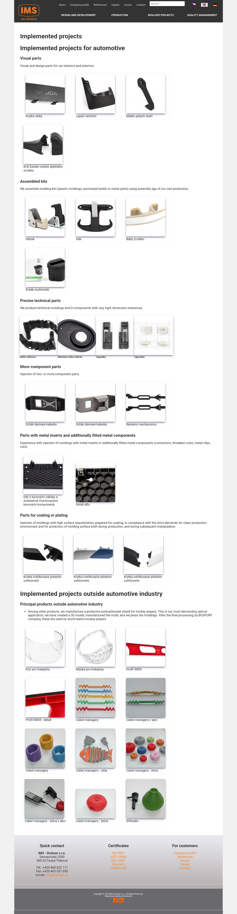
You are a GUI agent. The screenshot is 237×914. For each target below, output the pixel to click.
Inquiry (115, 4)
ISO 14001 (118, 860)
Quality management (202, 15)
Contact (140, 4)
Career (128, 4)
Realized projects (161, 15)
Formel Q (118, 864)
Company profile (79, 4)
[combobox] (167, 3)
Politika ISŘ (118, 868)
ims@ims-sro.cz (57, 875)
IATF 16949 (118, 857)
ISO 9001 (118, 853)
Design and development (78, 15)
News (62, 4)
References (100, 4)
